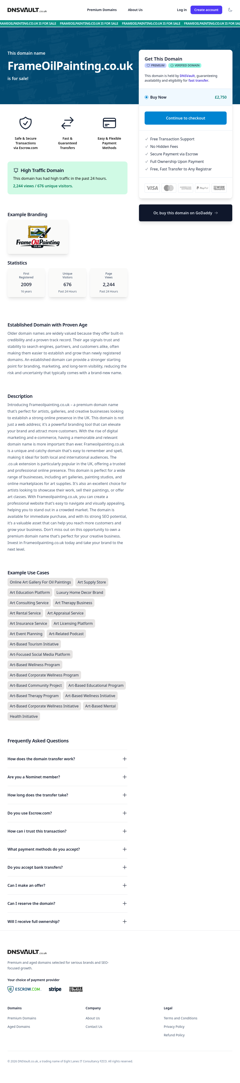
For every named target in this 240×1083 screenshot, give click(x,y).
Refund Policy (174, 1035)
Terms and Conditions (180, 1018)
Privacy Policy (174, 1026)
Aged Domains (19, 1026)
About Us (135, 10)
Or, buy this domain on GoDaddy (185, 212)
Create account (206, 10)
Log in (182, 10)
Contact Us (94, 1026)
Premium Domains (102, 10)
